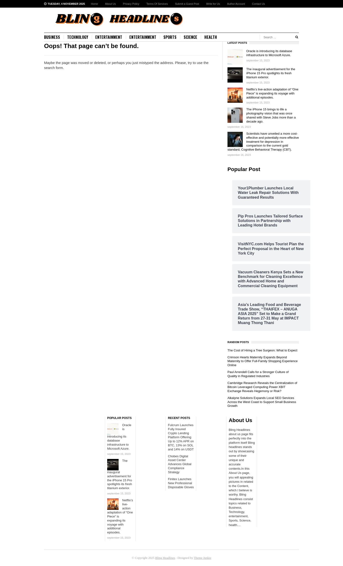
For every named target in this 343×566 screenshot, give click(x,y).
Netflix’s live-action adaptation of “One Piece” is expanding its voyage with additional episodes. (272, 93)
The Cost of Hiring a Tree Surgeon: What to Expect (262, 350)
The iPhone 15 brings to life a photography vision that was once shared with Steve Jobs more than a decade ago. (271, 115)
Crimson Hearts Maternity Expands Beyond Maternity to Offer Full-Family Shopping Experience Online (262, 361)
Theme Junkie (202, 558)
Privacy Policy (131, 3)
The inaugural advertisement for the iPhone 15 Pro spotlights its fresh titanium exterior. (270, 73)
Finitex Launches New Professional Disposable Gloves (181, 483)
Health (210, 37)
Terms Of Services (157, 3)
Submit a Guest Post (187, 3)
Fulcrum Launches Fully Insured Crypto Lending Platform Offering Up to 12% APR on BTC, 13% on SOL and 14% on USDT (181, 437)
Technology (77, 37)
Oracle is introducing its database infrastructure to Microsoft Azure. (269, 53)
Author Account (236, 3)
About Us (110, 3)
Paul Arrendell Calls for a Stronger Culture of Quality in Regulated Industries (258, 374)
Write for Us (213, 3)
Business (52, 37)
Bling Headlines (165, 558)
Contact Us (258, 3)
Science (190, 37)
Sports (170, 37)
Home (94, 3)
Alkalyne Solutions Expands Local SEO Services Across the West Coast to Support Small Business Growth (261, 402)
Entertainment (108, 37)
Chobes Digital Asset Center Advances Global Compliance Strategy (179, 464)
